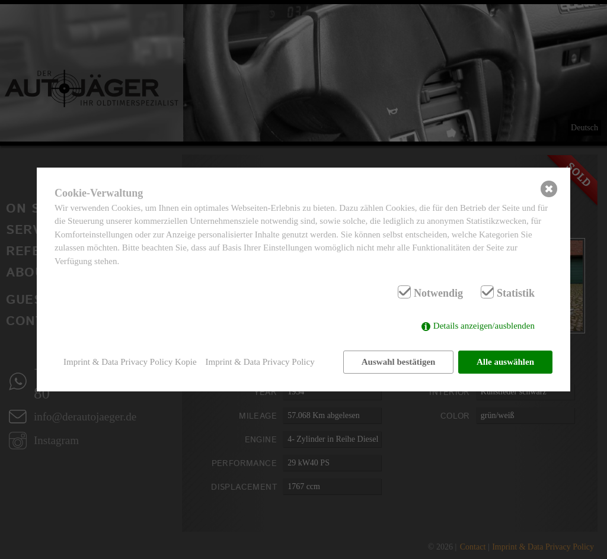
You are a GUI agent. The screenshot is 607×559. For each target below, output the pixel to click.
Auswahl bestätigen (399, 362)
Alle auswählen (505, 362)
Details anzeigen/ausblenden (484, 325)
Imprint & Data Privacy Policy (260, 362)
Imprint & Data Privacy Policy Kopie (130, 362)
